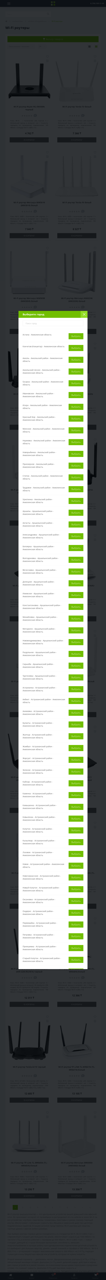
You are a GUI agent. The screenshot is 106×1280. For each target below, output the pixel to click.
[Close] (84, 314)
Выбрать (76, 336)
